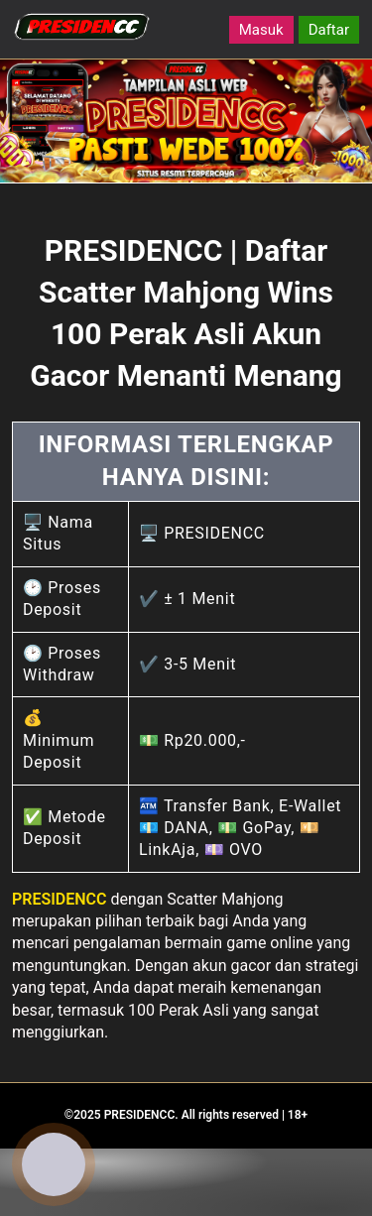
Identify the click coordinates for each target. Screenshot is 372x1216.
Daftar (329, 30)
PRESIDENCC (59, 899)
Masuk (261, 30)
